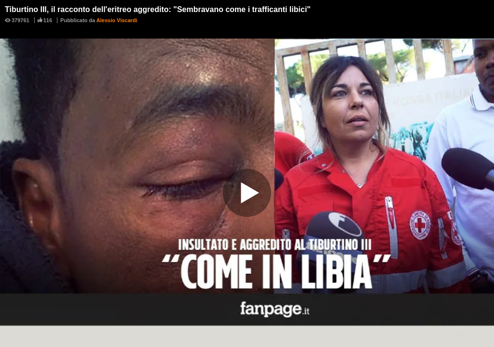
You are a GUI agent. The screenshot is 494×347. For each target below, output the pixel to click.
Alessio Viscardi (116, 20)
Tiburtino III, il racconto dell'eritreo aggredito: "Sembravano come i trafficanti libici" (158, 9)
